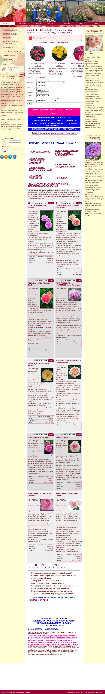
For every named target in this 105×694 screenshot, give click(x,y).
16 (37, 567)
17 (41, 567)
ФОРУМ (95, 23)
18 (45, 567)
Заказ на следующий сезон (12, 51)
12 (73, 565)
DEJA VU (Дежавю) (59, 63)
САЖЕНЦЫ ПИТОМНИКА (39, 30)
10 (65, 565)
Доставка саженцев (10, 30)
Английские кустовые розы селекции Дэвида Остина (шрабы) (50, 31)
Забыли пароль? (6, 146)
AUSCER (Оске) (62, 437)
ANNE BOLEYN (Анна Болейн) (39, 437)
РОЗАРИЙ (66, 23)
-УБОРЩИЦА (61, 178)
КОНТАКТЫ (51, 23)
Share (2, 157)
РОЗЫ (57, 30)
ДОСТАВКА (37, 23)
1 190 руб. (38, 66)
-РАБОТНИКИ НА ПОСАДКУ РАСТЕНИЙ (65, 165)
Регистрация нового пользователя (12, 148)
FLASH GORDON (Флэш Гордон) (81, 63)
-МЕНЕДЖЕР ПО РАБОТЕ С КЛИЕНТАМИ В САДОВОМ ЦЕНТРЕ (66, 153)
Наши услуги (7, 38)
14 (29, 567)
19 (49, 567)
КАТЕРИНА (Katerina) (38, 63)
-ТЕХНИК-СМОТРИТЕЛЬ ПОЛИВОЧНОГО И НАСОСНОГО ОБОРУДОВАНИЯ (48, 185)
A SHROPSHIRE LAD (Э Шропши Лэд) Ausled (67, 205)
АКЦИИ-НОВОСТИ (22, 23)
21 (57, 567)
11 (69, 565)
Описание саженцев (10, 34)
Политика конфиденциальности (93, 692)
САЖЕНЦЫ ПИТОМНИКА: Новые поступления (54, 42)
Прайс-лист (7, 59)
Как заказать (8, 47)
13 (77, 565)
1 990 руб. (81, 66)
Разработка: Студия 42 (75, 692)
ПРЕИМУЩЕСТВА (9, 55)
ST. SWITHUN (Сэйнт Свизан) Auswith (38, 205)
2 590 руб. (59, 66)
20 (53, 567)
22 (61, 567)
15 (33, 567)
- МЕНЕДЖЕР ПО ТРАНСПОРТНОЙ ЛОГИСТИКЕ (37, 161)
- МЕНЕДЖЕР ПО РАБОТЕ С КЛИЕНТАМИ (40, 169)
